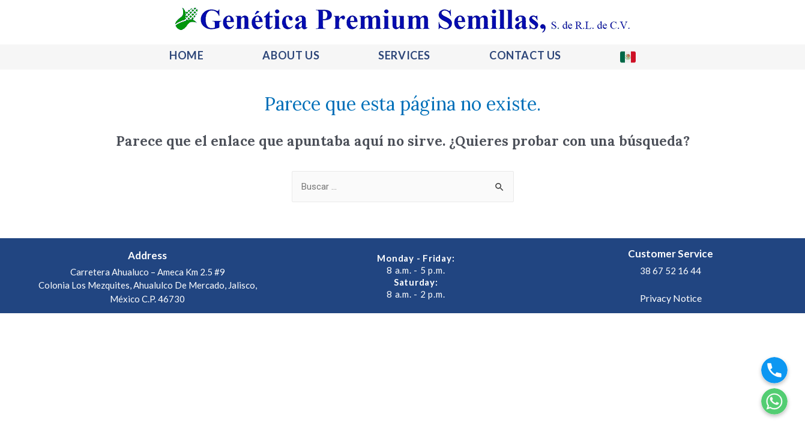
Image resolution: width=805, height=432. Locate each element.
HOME (186, 55)
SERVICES (404, 55)
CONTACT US (525, 55)
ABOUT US (290, 55)
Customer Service (670, 253)
